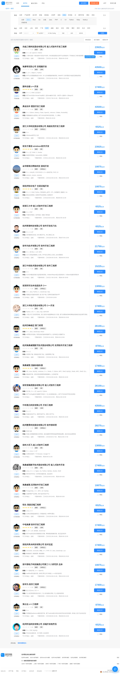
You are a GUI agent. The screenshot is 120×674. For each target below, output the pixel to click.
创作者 (81, 33)
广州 (41, 28)
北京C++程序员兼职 (27, 663)
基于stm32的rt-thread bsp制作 (35, 95)
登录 (111, 3)
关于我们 (24, 671)
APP (104, 3)
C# (65, 20)
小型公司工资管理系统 (33, 314)
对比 (101, 56)
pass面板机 (59, 254)
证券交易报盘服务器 (32, 513)
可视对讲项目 (30, 215)
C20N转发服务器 (41, 474)
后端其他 (24, 22)
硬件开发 (81, 15)
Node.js (85, 20)
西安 (67, 28)
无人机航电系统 (59, 593)
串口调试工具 (50, 235)
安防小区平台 (50, 414)
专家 (63, 33)
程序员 (25, 3)
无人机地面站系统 (47, 593)
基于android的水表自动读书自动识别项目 (58, 613)
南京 (57, 28)
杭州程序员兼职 (19, 40)
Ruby (78, 20)
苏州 (88, 28)
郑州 (78, 28)
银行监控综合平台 (43, 494)
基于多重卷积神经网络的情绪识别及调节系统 (73, 314)
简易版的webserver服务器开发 (35, 613)
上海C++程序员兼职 (39, 663)
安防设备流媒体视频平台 (44, 334)
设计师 (35, 15)
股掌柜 (45, 155)
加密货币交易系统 (40, 195)
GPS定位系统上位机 (48, 254)
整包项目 (88, 40)
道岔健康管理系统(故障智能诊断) (54, 434)
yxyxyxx (28, 175)
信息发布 (49, 474)
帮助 (17, 671)
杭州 (46, 28)
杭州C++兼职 (10, 8)
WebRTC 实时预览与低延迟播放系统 (69, 75)
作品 (43, 3)
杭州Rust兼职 (25, 657)
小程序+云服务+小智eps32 (65, 95)
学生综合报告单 (31, 633)
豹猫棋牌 (35, 553)
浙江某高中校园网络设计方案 (50, 314)
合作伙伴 (31, 671)
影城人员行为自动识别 (79, 613)
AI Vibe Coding (52, 33)
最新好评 (105, 40)
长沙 (83, 28)
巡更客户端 (29, 354)
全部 (20, 15)
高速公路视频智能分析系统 (34, 434)
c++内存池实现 (57, 573)
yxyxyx (34, 175)
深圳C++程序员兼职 (50, 663)
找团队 (102, 33)
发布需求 (83, 3)
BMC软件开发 (30, 474)
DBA (93, 15)
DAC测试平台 (41, 235)
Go (39, 20)
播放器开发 (29, 374)
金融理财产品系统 (31, 494)
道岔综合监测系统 (70, 434)
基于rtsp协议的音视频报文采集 (35, 533)
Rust (34, 20)
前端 (40, 15)
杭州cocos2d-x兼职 (45, 657)
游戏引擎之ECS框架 (45, 573)
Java (50, 20)
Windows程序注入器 (32, 135)
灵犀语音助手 (30, 454)
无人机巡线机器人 (52, 394)
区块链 (70, 15)
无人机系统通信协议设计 (33, 593)
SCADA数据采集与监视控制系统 (36, 274)
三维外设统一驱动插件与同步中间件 (37, 55)
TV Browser (39, 454)
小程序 (53, 15)
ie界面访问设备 (31, 334)
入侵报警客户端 (49, 354)
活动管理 (46, 633)
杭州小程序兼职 (34, 657)
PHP (56, 20)
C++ (28, 20)
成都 (52, 28)
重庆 (73, 28)
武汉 (62, 28)
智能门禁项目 (46, 215)
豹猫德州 (29, 553)
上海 (31, 28)
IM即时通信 (50, 513)
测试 (87, 15)
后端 (64, 15)
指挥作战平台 (41, 414)
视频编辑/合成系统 (32, 115)
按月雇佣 (96, 40)
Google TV (46, 454)
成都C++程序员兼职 (75, 663)
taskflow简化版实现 (32, 573)
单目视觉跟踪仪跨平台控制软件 (59, 55)
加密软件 (50, 195)
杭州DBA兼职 (65, 657)
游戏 (59, 15)
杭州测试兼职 (82, 657)
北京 (26, 28)
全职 (72, 33)
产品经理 (27, 15)
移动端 (46, 15)
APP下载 (10, 671)
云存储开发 (54, 374)
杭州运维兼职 (74, 657)
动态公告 (3, 671)
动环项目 (38, 215)
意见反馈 (39, 671)
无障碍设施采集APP (53, 294)
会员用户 (40, 33)
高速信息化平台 (31, 414)
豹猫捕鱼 (42, 553)
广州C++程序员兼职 (63, 663)
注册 (114, 3)
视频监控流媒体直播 (32, 294)
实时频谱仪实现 (31, 235)
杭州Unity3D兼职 (56, 657)
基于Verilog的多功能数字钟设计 (36, 394)
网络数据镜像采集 (51, 533)
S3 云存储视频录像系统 (50, 75)
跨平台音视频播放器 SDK (34, 75)
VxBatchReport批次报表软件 (56, 274)
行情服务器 (43, 513)
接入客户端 (43, 294)
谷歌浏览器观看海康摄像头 (42, 374)
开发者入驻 (94, 3)
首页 (17, 3)
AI (75, 15)
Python (71, 20)
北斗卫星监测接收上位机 (33, 254)
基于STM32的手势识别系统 (66, 394)
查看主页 (100, 52)
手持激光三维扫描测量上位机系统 (79, 55)
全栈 (44, 20)
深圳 (36, 28)
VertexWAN (39, 155)
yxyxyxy (39, 175)
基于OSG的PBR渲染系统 (46, 115)
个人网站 (57, 115)
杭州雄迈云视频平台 (58, 334)
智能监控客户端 (39, 354)
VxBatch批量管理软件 (72, 274)
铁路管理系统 (30, 155)
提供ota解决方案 (51, 95)
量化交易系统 (30, 195)
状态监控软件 (62, 533)
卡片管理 (39, 633)
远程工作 (54, 671)
